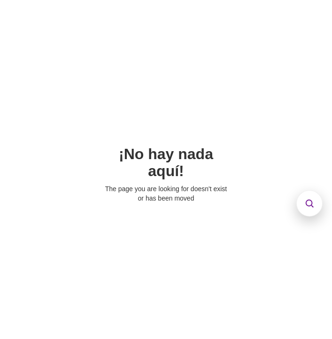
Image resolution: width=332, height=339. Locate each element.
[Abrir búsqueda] (309, 203)
